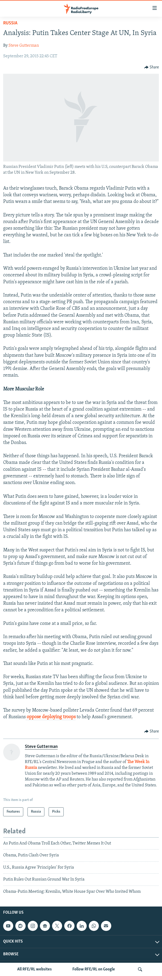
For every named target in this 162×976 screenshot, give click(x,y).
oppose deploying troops (51, 717)
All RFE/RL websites (34, 969)
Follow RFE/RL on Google (93, 969)
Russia (10, 23)
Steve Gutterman (23, 45)
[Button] (151, 67)
